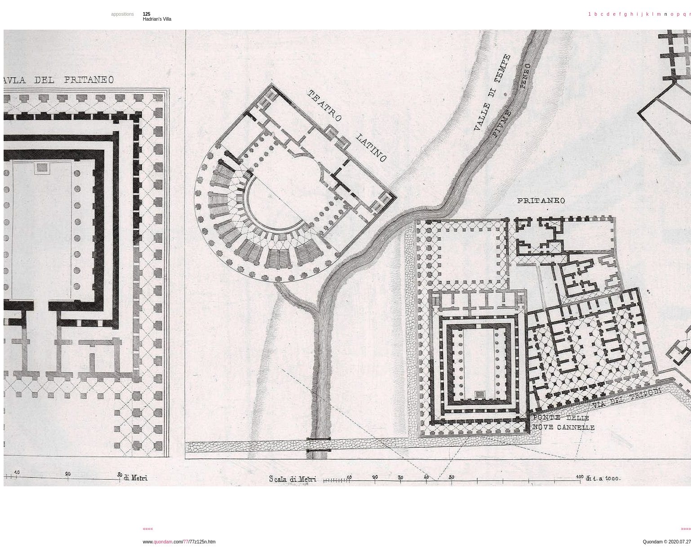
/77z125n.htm (202, 541)
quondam (163, 541)
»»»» (686, 528)
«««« (148, 528)
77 (185, 541)
